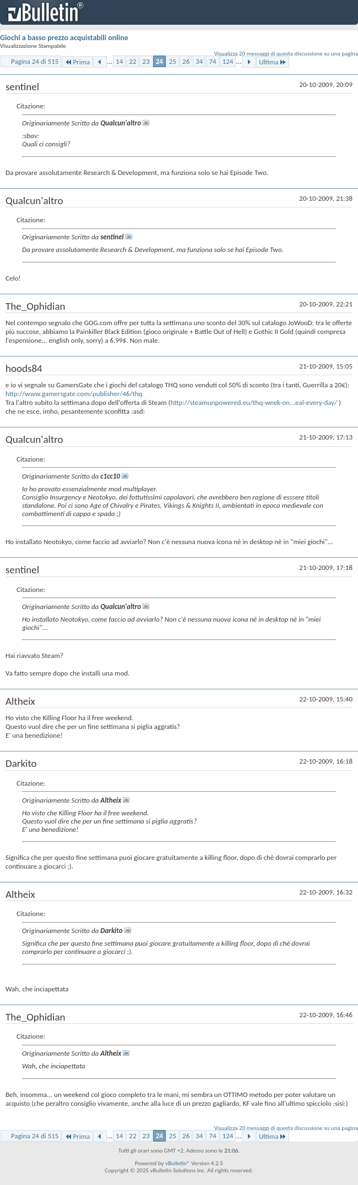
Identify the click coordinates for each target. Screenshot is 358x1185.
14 (119, 61)
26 (185, 61)
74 (212, 61)
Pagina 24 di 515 (34, 61)
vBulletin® (177, 1163)
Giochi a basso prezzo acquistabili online (64, 37)
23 (145, 61)
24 (159, 61)
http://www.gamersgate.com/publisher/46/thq (74, 393)
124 (228, 61)
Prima (77, 62)
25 (172, 61)
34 (199, 61)
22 (132, 61)
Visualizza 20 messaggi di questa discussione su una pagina (286, 53)
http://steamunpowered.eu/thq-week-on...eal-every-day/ (253, 402)
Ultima (272, 62)
